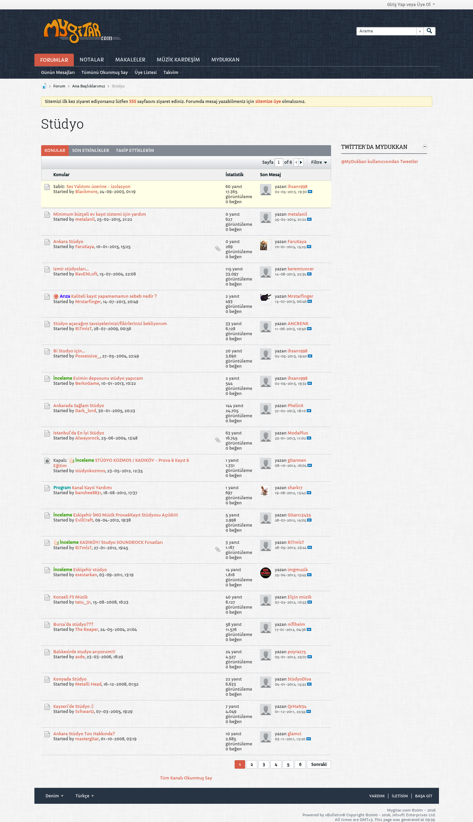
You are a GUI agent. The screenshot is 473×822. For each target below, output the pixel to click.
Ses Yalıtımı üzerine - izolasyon (98, 186)
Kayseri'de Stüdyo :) (73, 706)
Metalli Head (88, 684)
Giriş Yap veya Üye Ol (411, 4)
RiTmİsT (83, 328)
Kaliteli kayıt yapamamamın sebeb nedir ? (114, 296)
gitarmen (297, 460)
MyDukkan (225, 60)
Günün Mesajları (58, 72)
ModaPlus (298, 432)
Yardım (377, 796)
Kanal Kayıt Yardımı (92, 487)
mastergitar (87, 738)
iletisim (400, 796)
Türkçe (85, 795)
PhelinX (295, 405)
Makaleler (130, 60)
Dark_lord (85, 410)
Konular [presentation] (55, 150)
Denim (54, 795)
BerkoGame (87, 383)
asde (80, 656)
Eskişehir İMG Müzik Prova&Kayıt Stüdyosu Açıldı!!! (125, 515)
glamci (294, 733)
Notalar (92, 60)
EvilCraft (84, 520)
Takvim (171, 72)
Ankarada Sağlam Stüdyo (78, 405)
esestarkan (86, 574)
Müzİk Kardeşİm (178, 60)
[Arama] (389, 31)
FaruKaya (84, 246)
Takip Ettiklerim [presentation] (135, 150)
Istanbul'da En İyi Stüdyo (78, 432)
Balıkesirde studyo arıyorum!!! (84, 651)
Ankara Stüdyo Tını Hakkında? (84, 733)
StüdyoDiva (299, 679)
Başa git (423, 796)
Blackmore (86, 191)
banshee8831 (88, 492)
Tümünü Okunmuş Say (105, 72)
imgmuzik (298, 569)
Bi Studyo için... (69, 350)
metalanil (85, 219)
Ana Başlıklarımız (88, 86)
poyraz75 (297, 651)
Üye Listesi (146, 72)
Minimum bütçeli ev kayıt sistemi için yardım (99, 214)
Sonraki (319, 764)
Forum (59, 86)
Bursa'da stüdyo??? (73, 624)
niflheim (296, 624)
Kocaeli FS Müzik (70, 597)
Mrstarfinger (88, 301)
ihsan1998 (297, 186)
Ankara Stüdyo (68, 241)
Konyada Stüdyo (70, 679)
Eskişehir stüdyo (90, 569)
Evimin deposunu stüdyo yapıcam (108, 378)
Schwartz (84, 711)
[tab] (55, 150)
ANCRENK (298, 323)
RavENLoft (86, 273)
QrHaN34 (297, 706)
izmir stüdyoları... (71, 268)
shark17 (295, 487)
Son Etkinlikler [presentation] (90, 150)
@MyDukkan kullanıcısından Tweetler (379, 161)
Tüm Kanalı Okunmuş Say (186, 777)
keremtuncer (301, 268)
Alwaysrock (87, 438)
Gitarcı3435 (299, 515)
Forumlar (54, 60)
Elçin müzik (300, 597)
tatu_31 (83, 602)
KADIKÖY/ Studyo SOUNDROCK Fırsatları (121, 542)
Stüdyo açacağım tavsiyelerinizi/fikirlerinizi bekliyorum (110, 323)
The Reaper (86, 629)
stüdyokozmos (90, 470)
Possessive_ (87, 356)
